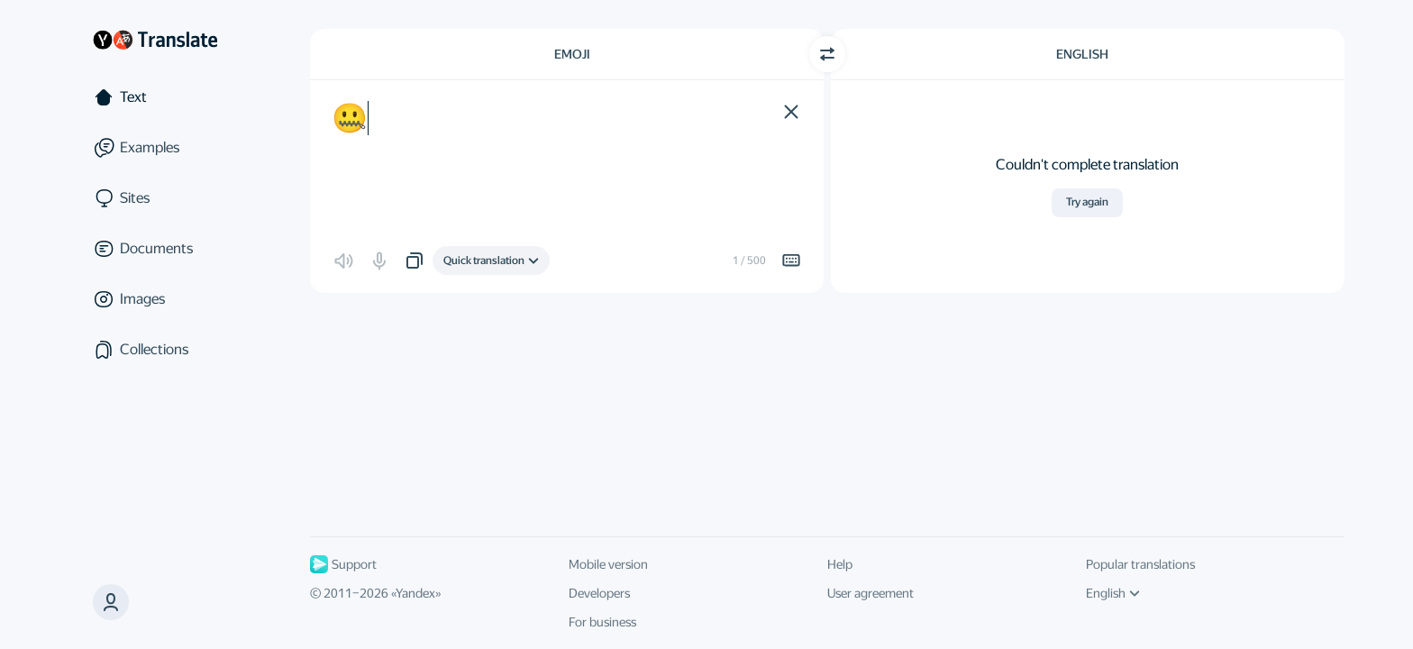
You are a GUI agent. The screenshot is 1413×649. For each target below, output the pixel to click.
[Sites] (155, 198)
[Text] (155, 97)
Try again (1087, 202)
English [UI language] (1113, 593)
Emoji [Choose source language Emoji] (572, 54)
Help (839, 564)
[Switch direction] (827, 54)
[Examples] (155, 148)
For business (602, 622)
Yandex (415, 593)
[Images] (155, 299)
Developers (599, 593)
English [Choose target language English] (1082, 54)
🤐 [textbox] (350, 118)
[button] (791, 112)
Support (343, 564)
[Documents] (155, 249)
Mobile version (608, 564)
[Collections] (155, 350)
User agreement (870, 593)
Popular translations (1140, 564)
